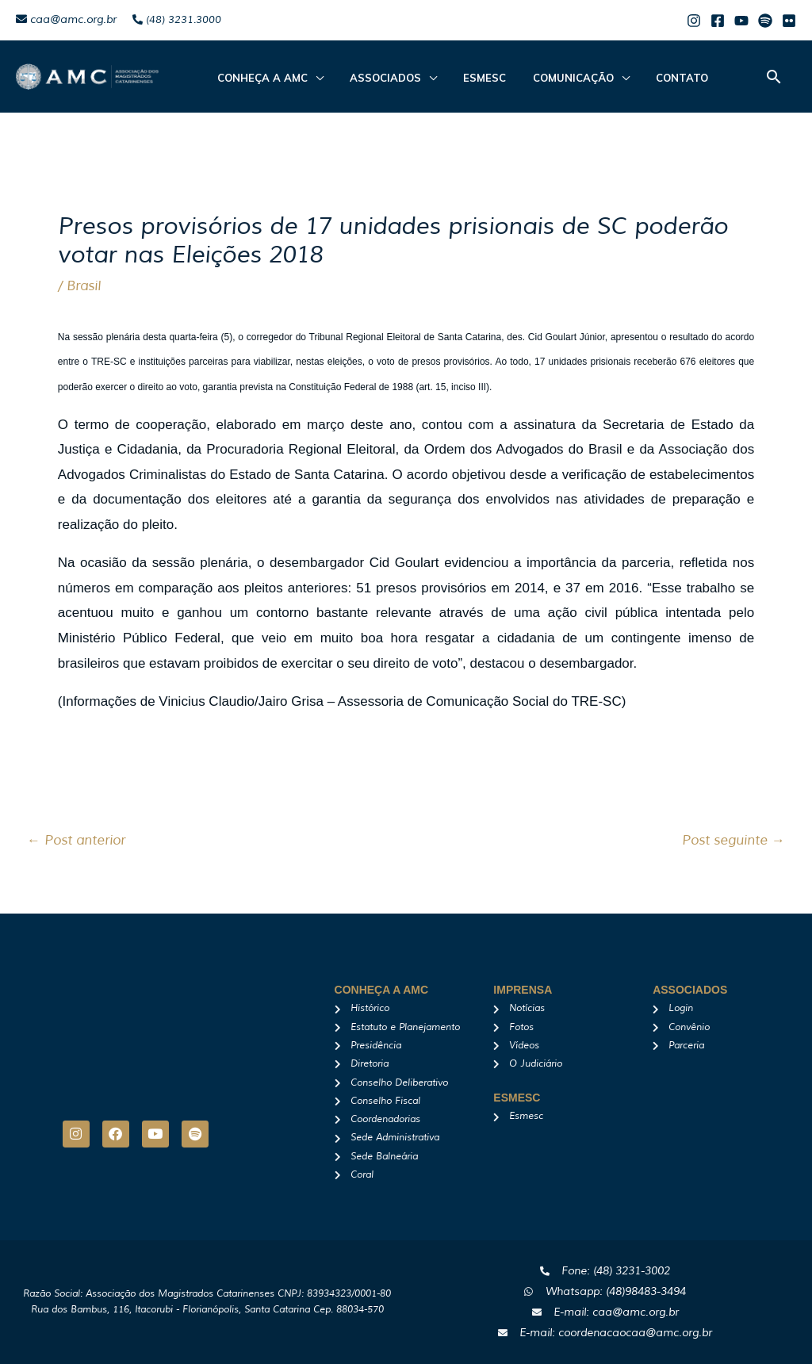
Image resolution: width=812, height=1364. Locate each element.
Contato (648, 77)
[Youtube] (741, 20)
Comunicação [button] (547, 77)
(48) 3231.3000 (176, 19)
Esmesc (466, 77)
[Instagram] (694, 20)
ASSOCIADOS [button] (374, 77)
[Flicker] (789, 20)
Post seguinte (733, 840)
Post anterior (76, 840)
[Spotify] (765, 20)
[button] (773, 76)
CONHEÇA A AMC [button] (258, 77)
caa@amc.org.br (66, 19)
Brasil (84, 286)
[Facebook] (717, 20)
